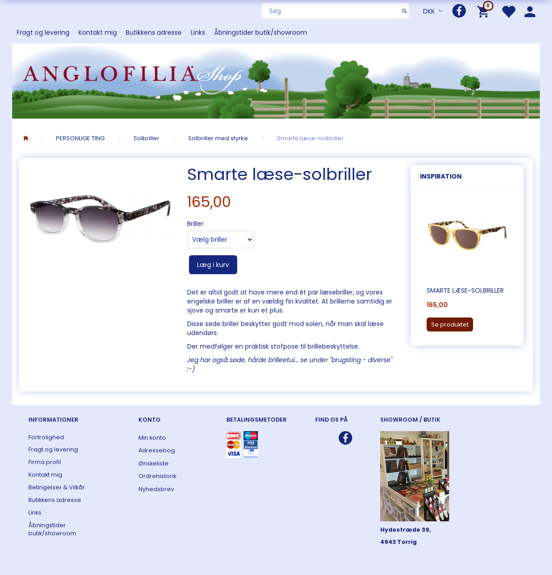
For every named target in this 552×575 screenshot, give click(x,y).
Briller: (196, 223)
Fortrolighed (46, 437)
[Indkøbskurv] (485, 11)
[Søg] (404, 10)
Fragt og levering (43, 32)
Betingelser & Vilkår (56, 487)
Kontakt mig (97, 32)
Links (198, 32)
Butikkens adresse (154, 32)
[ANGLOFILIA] (276, 80)
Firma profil (44, 462)
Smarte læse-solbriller (465, 290)
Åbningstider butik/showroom (260, 32)
